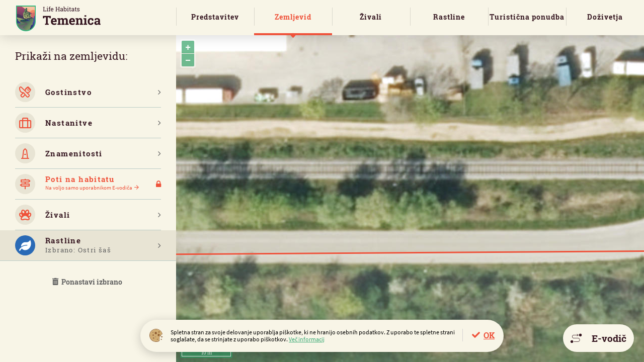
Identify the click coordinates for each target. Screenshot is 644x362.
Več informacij (307, 339)
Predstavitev (215, 17)
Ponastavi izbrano (88, 282)
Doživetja (605, 17)
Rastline (449, 17)
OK (489, 335)
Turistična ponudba (527, 17)
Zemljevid (293, 17)
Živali (371, 17)
